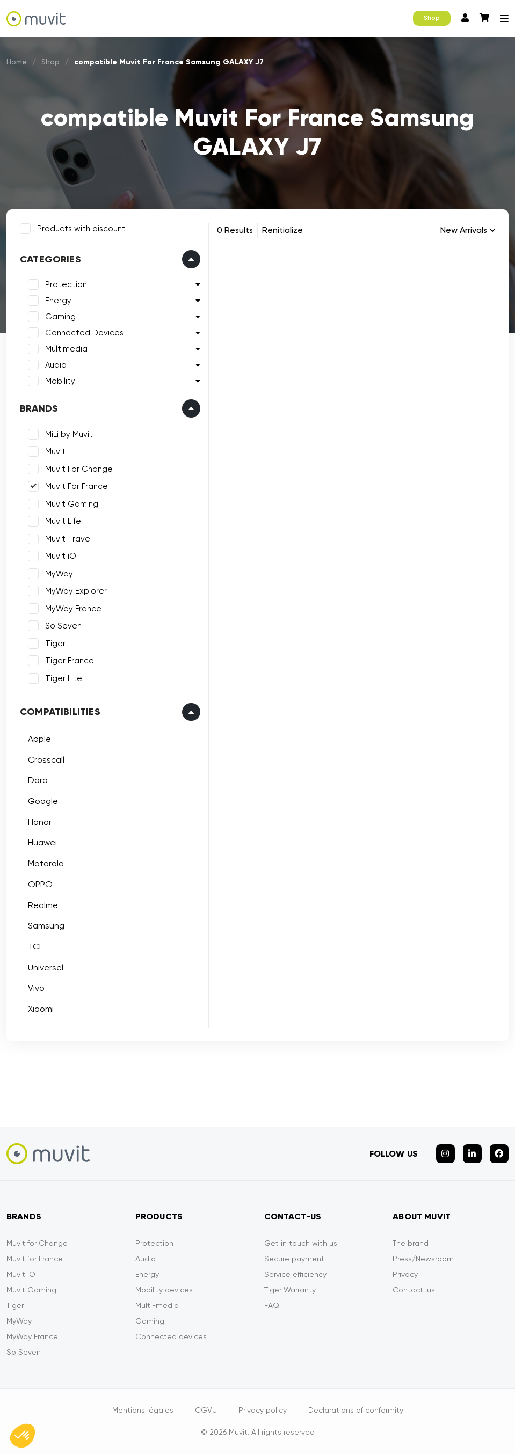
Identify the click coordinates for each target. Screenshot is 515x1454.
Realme (43, 905)
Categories (50, 259)
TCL (35, 946)
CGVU (206, 1410)
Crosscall (46, 760)
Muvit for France (34, 1258)
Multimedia (66, 349)
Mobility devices (164, 1289)
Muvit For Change (79, 469)
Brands (39, 408)
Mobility (60, 381)
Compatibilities (60, 712)
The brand (411, 1243)
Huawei (42, 842)
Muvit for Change (37, 1243)
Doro (38, 780)
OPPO (40, 884)
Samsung (46, 925)
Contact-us (414, 1289)
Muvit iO (60, 556)
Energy (58, 300)
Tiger (55, 643)
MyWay (59, 574)
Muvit (55, 451)
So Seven (63, 626)
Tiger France (69, 661)
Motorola (46, 863)
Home (17, 61)
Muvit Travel (68, 539)
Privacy (405, 1274)
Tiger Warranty (290, 1289)
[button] (22, 1436)
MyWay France (73, 608)
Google (43, 801)
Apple (39, 739)
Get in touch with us (300, 1243)
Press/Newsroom (423, 1258)
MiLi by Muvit (69, 434)
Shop (432, 17)
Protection (66, 284)
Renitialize (282, 230)
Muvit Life (63, 521)
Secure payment (294, 1258)
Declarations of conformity (355, 1410)
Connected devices (171, 1336)
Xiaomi (41, 1009)
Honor (40, 822)
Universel (45, 967)
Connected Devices (84, 333)
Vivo (36, 988)
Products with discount (81, 228)
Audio (56, 365)
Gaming (60, 317)
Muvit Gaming (71, 504)
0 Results (235, 230)
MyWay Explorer (76, 591)
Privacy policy (262, 1410)
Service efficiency (295, 1274)
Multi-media (157, 1305)
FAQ (271, 1305)
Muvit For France (76, 486)
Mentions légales (142, 1410)
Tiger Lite (63, 678)
